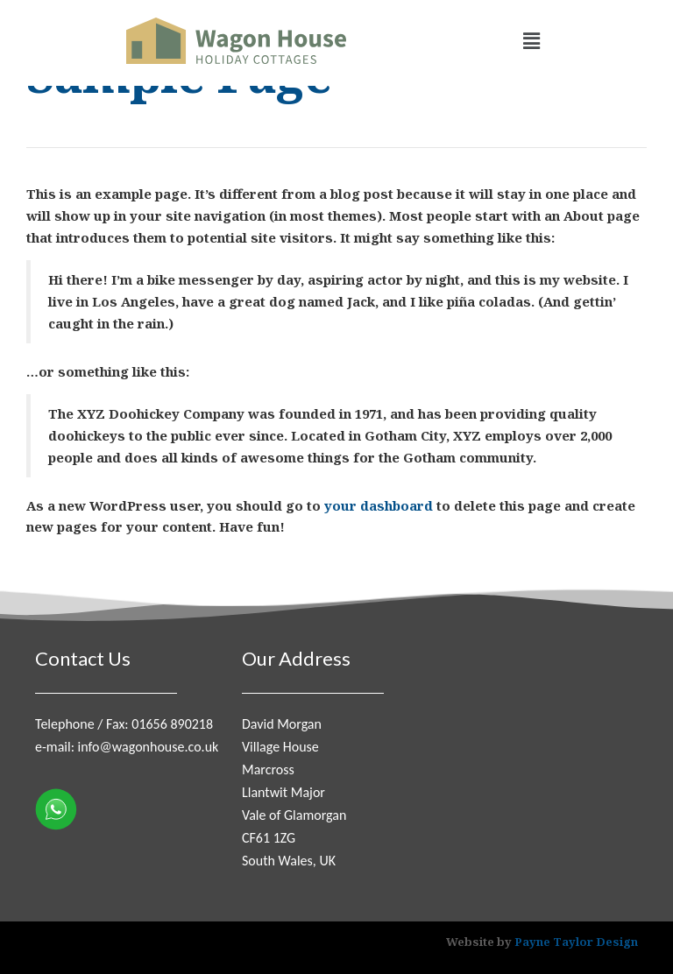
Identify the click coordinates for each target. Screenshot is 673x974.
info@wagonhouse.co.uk (148, 746)
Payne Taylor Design (576, 941)
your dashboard (378, 505)
